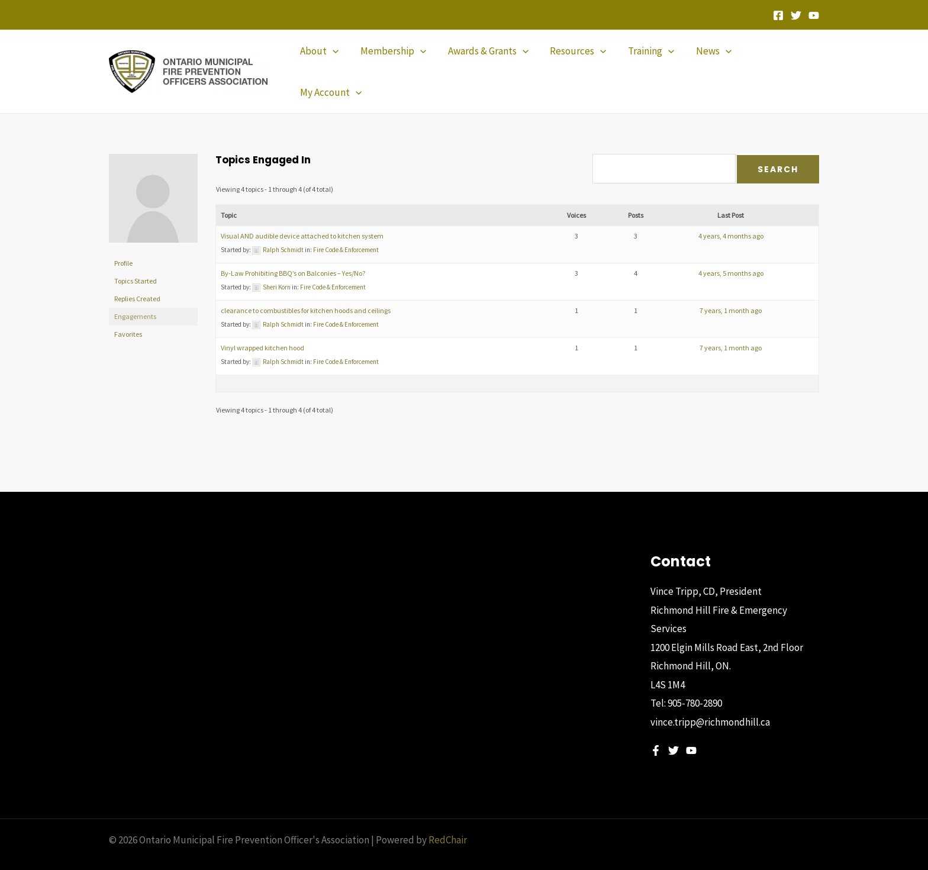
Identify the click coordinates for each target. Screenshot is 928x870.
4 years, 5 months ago (730, 253)
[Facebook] (778, 15)
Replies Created (137, 278)
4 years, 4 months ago (730, 215)
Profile (123, 243)
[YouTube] (813, 15)
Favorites (128, 314)
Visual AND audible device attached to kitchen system (302, 215)
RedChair (447, 819)
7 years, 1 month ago (731, 290)
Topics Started (135, 260)
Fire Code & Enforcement (346, 229)
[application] (336, 61)
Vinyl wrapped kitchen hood (262, 327)
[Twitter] (796, 15)
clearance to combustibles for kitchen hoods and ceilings (306, 290)
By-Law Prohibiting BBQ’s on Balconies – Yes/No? (293, 253)
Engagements (135, 296)
